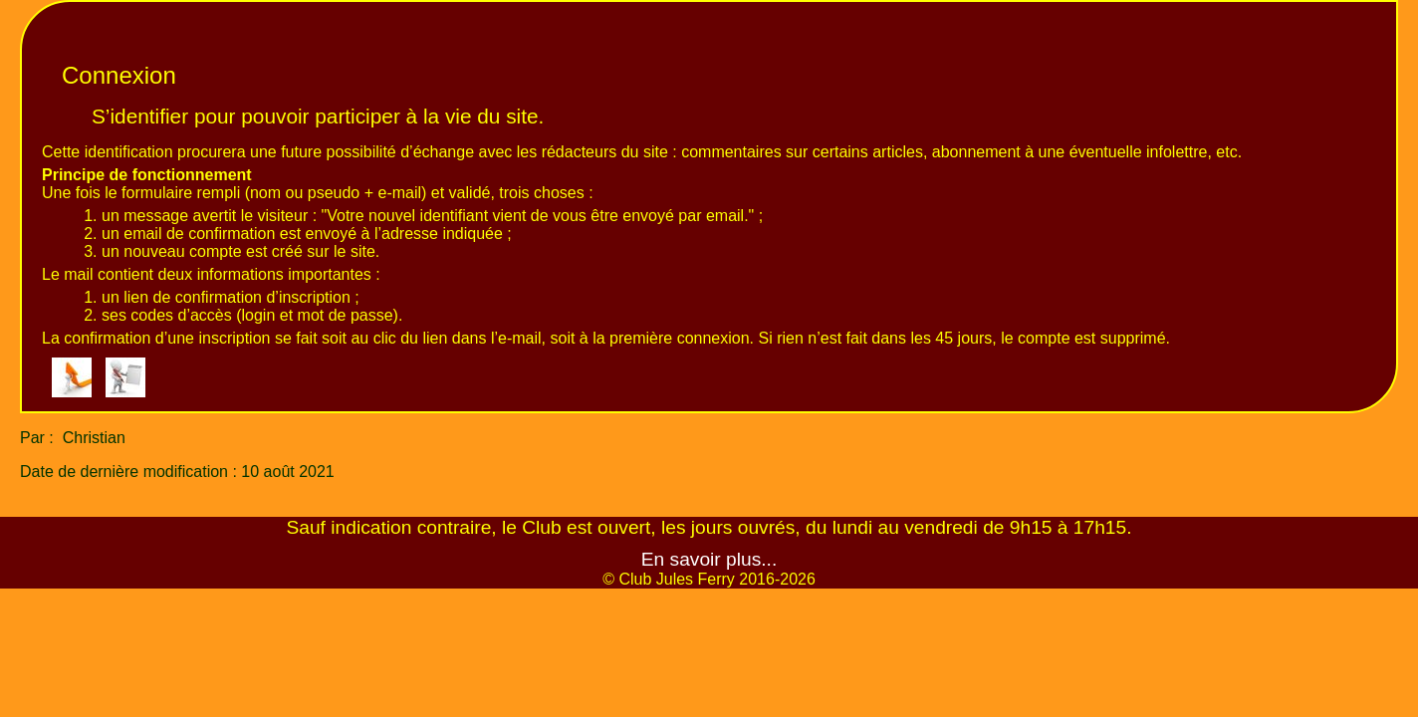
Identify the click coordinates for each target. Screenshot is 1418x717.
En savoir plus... (709, 559)
